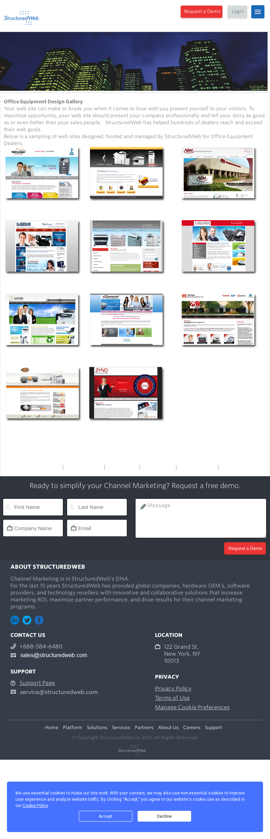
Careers (192, 727)
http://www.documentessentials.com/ (219, 283)
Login (238, 11)
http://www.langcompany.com (43, 283)
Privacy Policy (173, 688)
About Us (168, 727)
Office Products (83, 467)
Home (51, 727)
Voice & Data (122, 467)
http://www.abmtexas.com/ (219, 210)
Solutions (97, 727)
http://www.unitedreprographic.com (127, 283)
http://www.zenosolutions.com (127, 431)
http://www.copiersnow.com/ (43, 210)
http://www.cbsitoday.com (128, 356)
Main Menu (47, 467)
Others (228, 467)
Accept (105, 816)
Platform (72, 727)
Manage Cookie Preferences (192, 707)
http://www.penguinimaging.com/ (127, 210)
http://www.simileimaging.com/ (43, 356)
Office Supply (158, 467)
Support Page (37, 683)
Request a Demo (202, 11)
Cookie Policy (35, 805)
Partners (144, 727)
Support (213, 727)
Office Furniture (197, 467)
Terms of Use (172, 698)
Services (121, 727)
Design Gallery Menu (135, 460)
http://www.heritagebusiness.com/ (218, 356)
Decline (164, 816)
